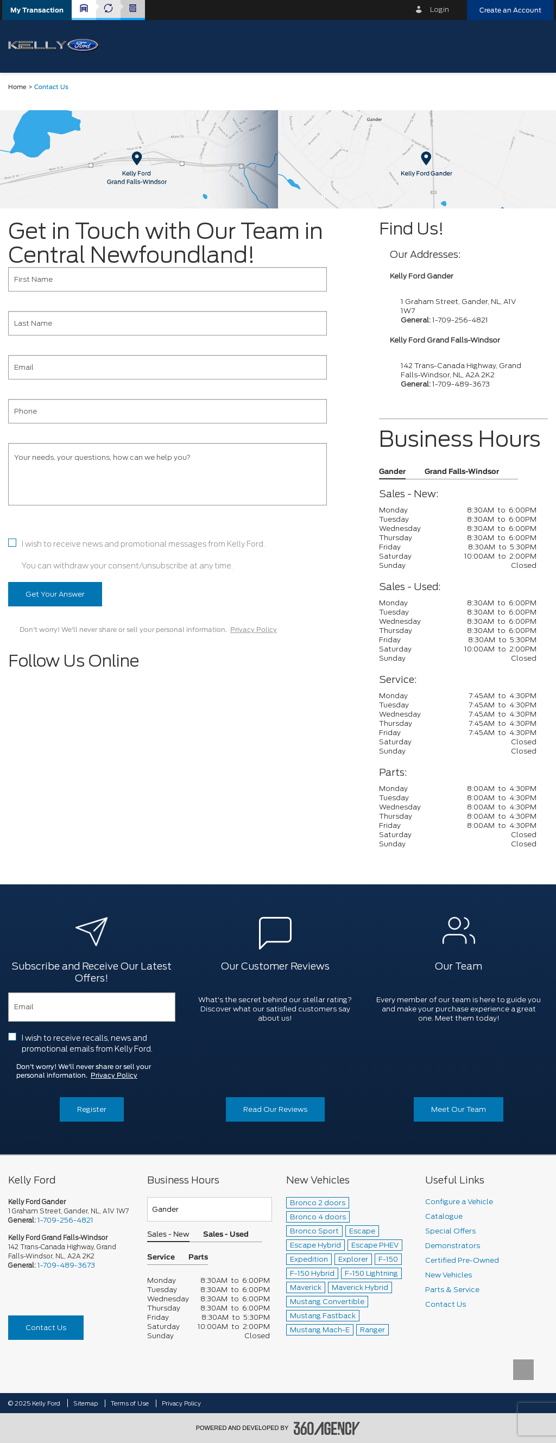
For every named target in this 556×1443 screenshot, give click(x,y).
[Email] (167, 367)
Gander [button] (392, 472)
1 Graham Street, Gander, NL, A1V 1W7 (68, 1211)
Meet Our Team (458, 1109)
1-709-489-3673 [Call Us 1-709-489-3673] (66, 1265)
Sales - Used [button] (226, 1234)
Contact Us (46, 1328)
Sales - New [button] (168, 1234)
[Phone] (167, 411)
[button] (37, 10)
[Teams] (209, 1209)
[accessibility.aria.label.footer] (327, 1428)
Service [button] (161, 1257)
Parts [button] (198, 1257)
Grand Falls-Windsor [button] (462, 472)
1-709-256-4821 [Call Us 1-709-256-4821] (65, 1220)
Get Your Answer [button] (55, 594)
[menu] (537, 45)
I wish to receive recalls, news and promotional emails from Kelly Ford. (87, 1043)
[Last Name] (167, 323)
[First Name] (167, 279)
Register (91, 1109)
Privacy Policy (253, 629)
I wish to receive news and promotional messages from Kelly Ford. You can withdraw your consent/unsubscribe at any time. (143, 555)
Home (17, 87)
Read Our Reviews (275, 1109)
